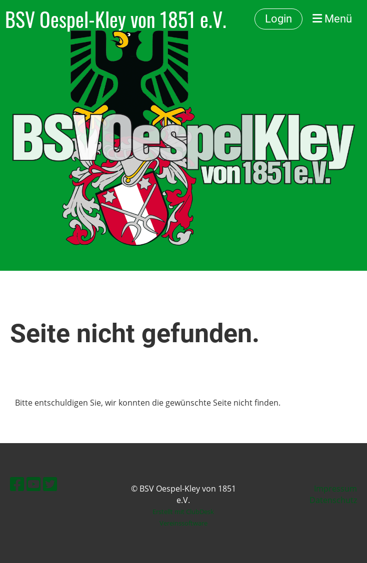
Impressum (335, 488)
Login (278, 18)
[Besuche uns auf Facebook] (17, 484)
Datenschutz (333, 500)
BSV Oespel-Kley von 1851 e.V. (115, 19)
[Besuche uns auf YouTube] (33, 484)
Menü (332, 18)
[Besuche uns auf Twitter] (50, 484)
